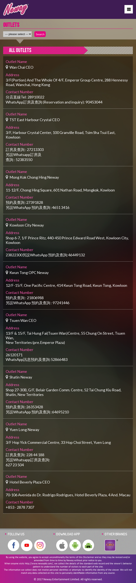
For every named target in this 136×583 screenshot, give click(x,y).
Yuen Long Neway (24, 429)
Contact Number (19, 91)
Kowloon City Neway (26, 225)
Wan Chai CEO (21, 67)
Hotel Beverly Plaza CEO (29, 482)
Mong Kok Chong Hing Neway (34, 177)
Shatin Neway (20, 377)
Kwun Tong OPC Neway (29, 272)
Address (12, 74)
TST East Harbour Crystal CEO (34, 119)
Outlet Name (16, 61)
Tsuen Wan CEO (22, 320)
